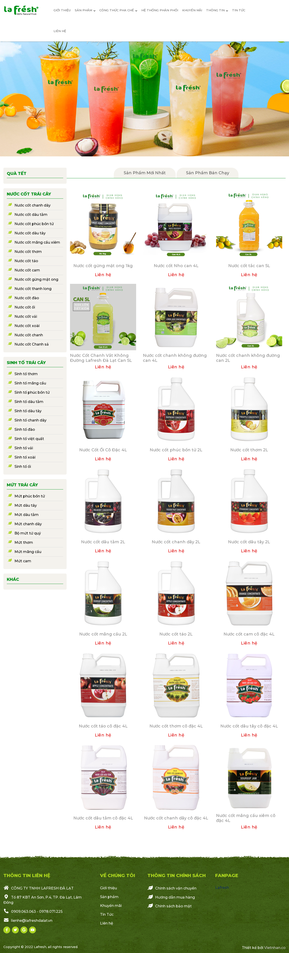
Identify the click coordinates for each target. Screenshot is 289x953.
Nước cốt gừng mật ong (36, 279)
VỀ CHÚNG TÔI (117, 875)
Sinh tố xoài (24, 457)
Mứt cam (22, 561)
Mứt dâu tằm (26, 515)
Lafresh (222, 887)
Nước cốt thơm (28, 251)
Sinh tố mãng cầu (30, 383)
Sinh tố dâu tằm (28, 402)
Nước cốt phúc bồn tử (34, 224)
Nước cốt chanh (28, 335)
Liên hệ (60, 31)
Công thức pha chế (118, 10)
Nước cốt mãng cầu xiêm (37, 242)
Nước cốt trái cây (29, 194)
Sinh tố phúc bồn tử (32, 392)
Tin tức (238, 10)
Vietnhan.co (275, 948)
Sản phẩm (109, 897)
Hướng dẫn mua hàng (171, 896)
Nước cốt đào (26, 298)
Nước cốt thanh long (32, 289)
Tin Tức (107, 914)
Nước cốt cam (27, 270)
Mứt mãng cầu (27, 552)
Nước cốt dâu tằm (30, 214)
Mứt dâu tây (25, 505)
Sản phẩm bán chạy (207, 172)
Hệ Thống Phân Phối (159, 10)
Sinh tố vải (23, 448)
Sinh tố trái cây (26, 362)
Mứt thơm (23, 542)
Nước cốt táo (26, 261)
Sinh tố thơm (26, 374)
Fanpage (226, 875)
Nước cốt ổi (24, 307)
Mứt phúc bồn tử (29, 496)
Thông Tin (217, 10)
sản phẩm (85, 10)
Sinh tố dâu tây (28, 411)
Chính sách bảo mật (169, 905)
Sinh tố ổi (22, 466)
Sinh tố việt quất (29, 439)
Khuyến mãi (192, 10)
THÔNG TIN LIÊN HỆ (26, 875)
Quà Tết (16, 173)
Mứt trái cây (22, 484)
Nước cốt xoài (27, 326)
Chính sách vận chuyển (171, 887)
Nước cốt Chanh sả (31, 344)
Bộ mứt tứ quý (27, 533)
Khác (13, 579)
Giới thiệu (108, 888)
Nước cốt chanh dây (32, 205)
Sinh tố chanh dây (30, 420)
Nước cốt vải (25, 316)
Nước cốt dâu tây (30, 233)
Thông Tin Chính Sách (176, 875)
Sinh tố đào (24, 429)
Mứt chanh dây (28, 524)
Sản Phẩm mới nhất (145, 172)
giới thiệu (62, 10)
